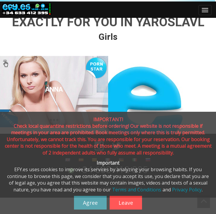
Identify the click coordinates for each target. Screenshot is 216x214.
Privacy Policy (187, 189)
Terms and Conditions (136, 189)
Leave (126, 202)
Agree (90, 202)
